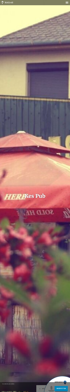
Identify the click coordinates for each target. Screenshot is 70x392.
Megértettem (61, 388)
